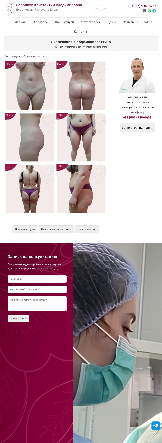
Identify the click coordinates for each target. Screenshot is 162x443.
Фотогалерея (91, 22)
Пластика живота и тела (56, 229)
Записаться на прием (137, 127)
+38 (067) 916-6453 (137, 117)
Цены (112, 22)
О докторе (40, 22)
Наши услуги (64, 22)
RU (97, 8)
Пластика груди (25, 229)
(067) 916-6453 (144, 6)
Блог (144, 22)
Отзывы (128, 22)
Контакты (81, 31)
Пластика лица (87, 229)
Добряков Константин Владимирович (49, 7)
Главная (20, 22)
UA (104, 8)
